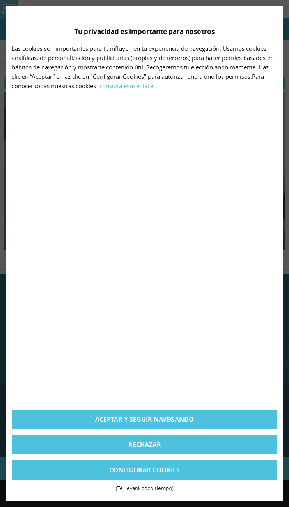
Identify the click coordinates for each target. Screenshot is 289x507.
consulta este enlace (126, 86)
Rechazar (144, 444)
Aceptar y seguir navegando (144, 419)
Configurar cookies (144, 473)
